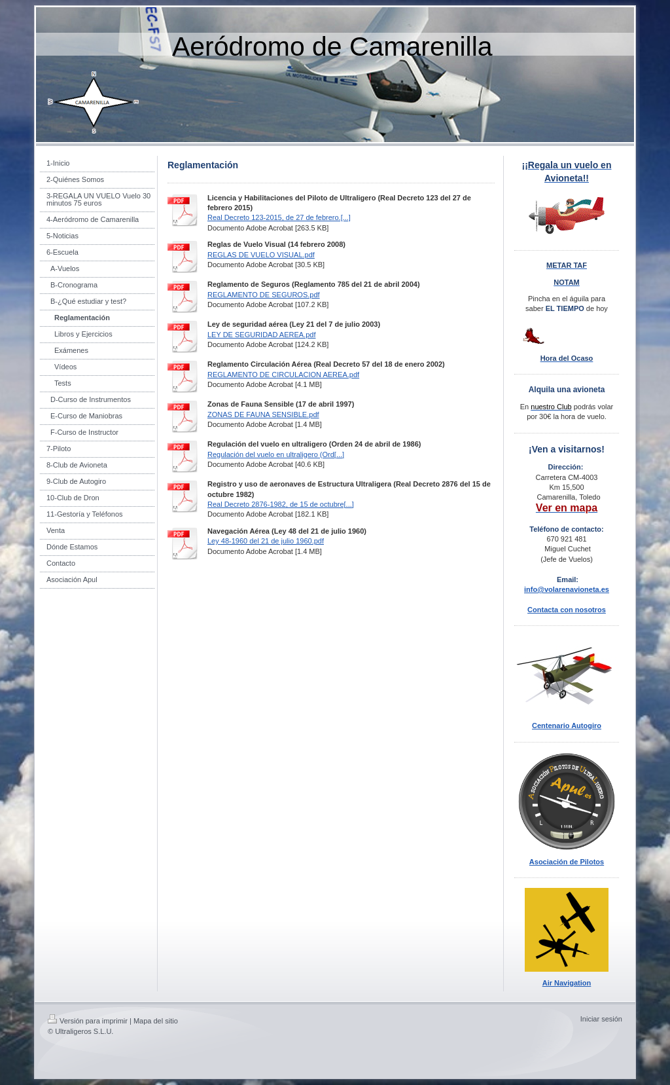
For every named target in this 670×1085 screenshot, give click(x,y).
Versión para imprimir (88, 1021)
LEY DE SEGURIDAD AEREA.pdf (261, 335)
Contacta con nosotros (566, 610)
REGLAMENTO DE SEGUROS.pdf (263, 295)
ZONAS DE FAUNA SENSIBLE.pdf (263, 414)
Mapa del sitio (155, 1021)
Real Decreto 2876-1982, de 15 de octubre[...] (280, 504)
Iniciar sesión (601, 1019)
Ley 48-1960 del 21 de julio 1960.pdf (265, 541)
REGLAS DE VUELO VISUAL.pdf (261, 255)
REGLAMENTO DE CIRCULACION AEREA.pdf (283, 374)
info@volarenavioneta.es (566, 589)
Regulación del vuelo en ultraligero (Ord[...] (275, 454)
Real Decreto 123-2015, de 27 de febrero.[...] (279, 217)
